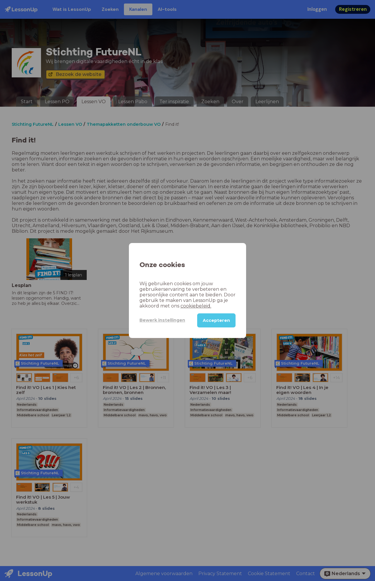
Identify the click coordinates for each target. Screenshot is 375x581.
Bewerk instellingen (162, 320)
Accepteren (216, 320)
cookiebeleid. (195, 306)
